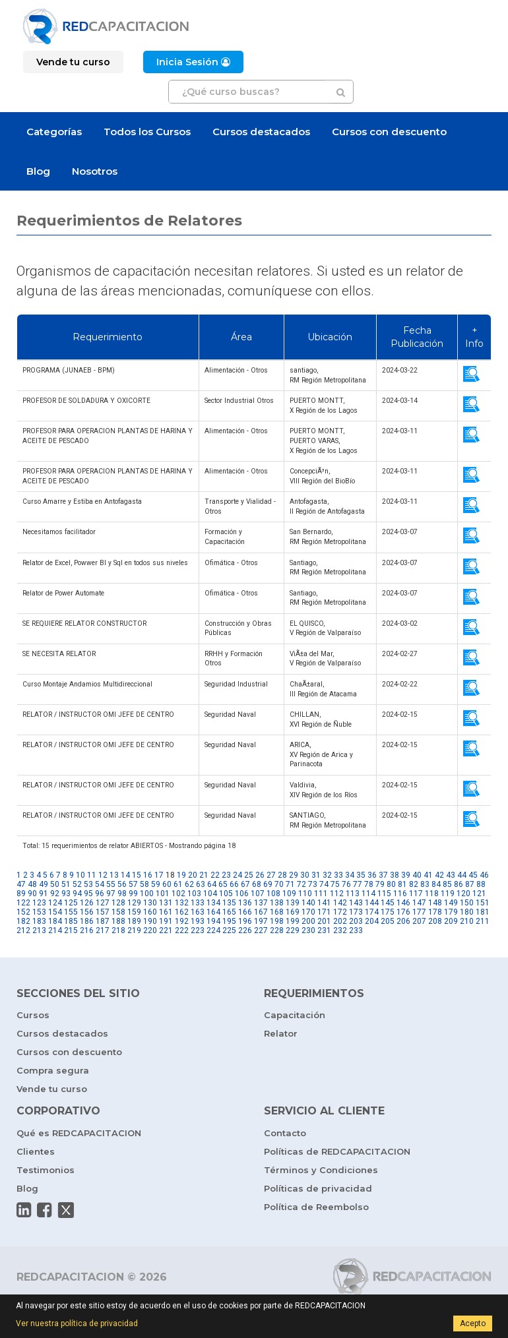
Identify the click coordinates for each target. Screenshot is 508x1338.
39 (405, 875)
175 (388, 912)
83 (424, 884)
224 (213, 930)
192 (182, 921)
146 (403, 902)
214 (55, 930)
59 (155, 884)
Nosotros (94, 171)
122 (23, 902)
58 (144, 884)
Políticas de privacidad (318, 1188)
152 (23, 912)
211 (483, 921)
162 (182, 912)
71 (290, 884)
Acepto (473, 1323)
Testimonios (45, 1170)
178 (435, 912)
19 (181, 875)
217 (103, 930)
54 (99, 884)
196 (245, 921)
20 (192, 875)
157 (103, 912)
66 (234, 884)
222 (182, 930)
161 (166, 912)
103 (194, 893)
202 (340, 921)
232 (340, 930)
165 (229, 912)
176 (403, 912)
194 (213, 921)
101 (163, 893)
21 (203, 875)
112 (337, 893)
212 (23, 930)
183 (39, 921)
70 (279, 884)
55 (110, 884)
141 (324, 902)
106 (242, 893)
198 (277, 921)
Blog (38, 171)
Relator (281, 1033)
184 (55, 921)
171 (324, 912)
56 (122, 884)
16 (147, 875)
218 (118, 930)
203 (356, 921)
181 (483, 912)
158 (118, 912)
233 (356, 930)
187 (103, 921)
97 (110, 893)
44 (461, 875)
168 (277, 912)
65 (223, 884)
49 (43, 884)
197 (261, 921)
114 (368, 893)
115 (384, 893)
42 (439, 875)
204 (372, 921)
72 (301, 884)
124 (55, 902)
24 (237, 875)
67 (245, 884)
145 (388, 902)
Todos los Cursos (147, 131)
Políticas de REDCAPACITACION (337, 1151)
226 (245, 930)
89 (21, 893)
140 (308, 902)
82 (413, 884)
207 (419, 921)
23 (226, 875)
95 (88, 893)
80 (391, 884)
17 (159, 875)
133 (198, 902)
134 (213, 902)
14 (125, 875)
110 (305, 893)
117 (416, 893)
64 (211, 884)
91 (43, 893)
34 (349, 875)
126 (87, 902)
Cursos (32, 1015)
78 (368, 884)
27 (271, 875)
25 (248, 875)
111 (321, 893)
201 (324, 921)
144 (372, 902)
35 (360, 875)
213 (39, 930)
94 (77, 893)
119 (448, 893)
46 (484, 875)
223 (198, 930)
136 (245, 902)
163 (198, 912)
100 (147, 893)
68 (256, 884)
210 (467, 921)
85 (447, 884)
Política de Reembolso (316, 1206)
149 (451, 902)
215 (71, 930)
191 (166, 921)
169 (293, 912)
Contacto (285, 1133)
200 (308, 921)
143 (356, 902)
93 (66, 893)
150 (467, 902)
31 (316, 875)
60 (167, 884)
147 (419, 902)
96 (99, 893)
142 (340, 902)
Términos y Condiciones (321, 1170)
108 (273, 893)
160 (150, 912)
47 (21, 884)
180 (467, 912)
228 (277, 930)
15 (136, 875)
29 (293, 875)
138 (277, 902)
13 (114, 875)
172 (340, 912)
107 (258, 893)
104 (210, 893)
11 (91, 875)
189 (134, 921)
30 (304, 875)
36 (372, 875)
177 (419, 912)
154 (55, 912)
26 (260, 875)
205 (388, 921)
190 (150, 921)
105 (226, 893)
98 (122, 893)
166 (245, 912)
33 (338, 875)
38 (394, 875)
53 (88, 884)
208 (435, 921)
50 (54, 884)
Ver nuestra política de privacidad (77, 1323)
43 (450, 875)
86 (458, 884)
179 (451, 912)
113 (353, 893)
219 (134, 930)
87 (469, 884)
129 (134, 902)
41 (428, 875)
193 (198, 921)
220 (150, 930)
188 (118, 921)
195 (229, 921)
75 (335, 884)
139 (293, 902)
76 (346, 884)
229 (293, 930)
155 (71, 912)
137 (261, 902)
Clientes (35, 1151)
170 (308, 912)
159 (134, 912)
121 (479, 893)
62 (189, 884)
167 (261, 912)
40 (417, 875)
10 (80, 875)
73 (312, 884)
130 (150, 902)
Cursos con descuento (389, 131)
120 (463, 893)
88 (481, 884)
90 (32, 893)
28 (282, 875)
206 (403, 921)
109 (289, 893)
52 (77, 884)
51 (66, 884)
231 (324, 930)
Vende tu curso (51, 1088)
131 (166, 902)
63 (200, 884)
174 (372, 912)
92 (54, 893)
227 (261, 930)
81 (402, 884)
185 (71, 921)
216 (87, 930)
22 (215, 875)
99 (133, 893)
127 (103, 902)
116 (400, 893)
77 (357, 884)
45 (473, 875)
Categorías (54, 131)
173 (356, 912)
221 (166, 930)
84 (436, 884)
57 (133, 884)
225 (229, 930)
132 (182, 902)
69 (267, 884)
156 (87, 912)
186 (87, 921)
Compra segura (52, 1070)
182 (23, 921)
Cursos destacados (261, 131)
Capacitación (294, 1015)
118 (432, 893)
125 (71, 902)
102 (178, 893)
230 (308, 930)
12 (103, 875)
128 (118, 902)
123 (39, 902)
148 (435, 902)
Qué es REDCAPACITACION (78, 1133)
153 (39, 912)
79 (380, 884)
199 (293, 921)
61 (178, 884)
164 (213, 912)
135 (229, 902)
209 (451, 921)
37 (383, 875)
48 (32, 884)
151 (483, 902)
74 (324, 884)
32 (327, 875)
